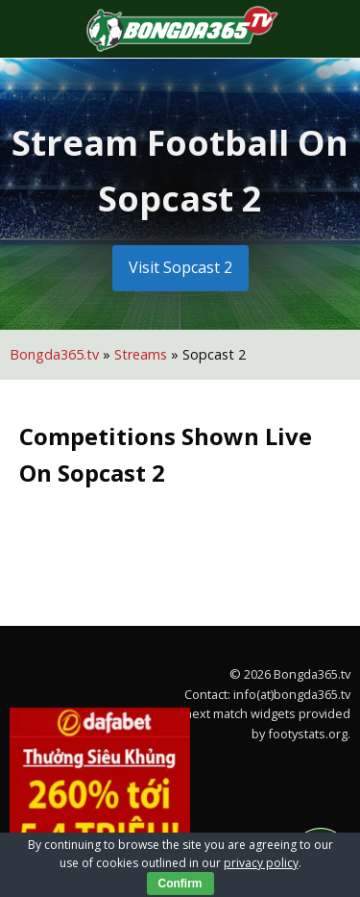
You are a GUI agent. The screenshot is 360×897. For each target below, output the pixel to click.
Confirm (180, 883)
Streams (140, 354)
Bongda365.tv (54, 354)
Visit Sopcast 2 (180, 267)
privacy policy (261, 863)
